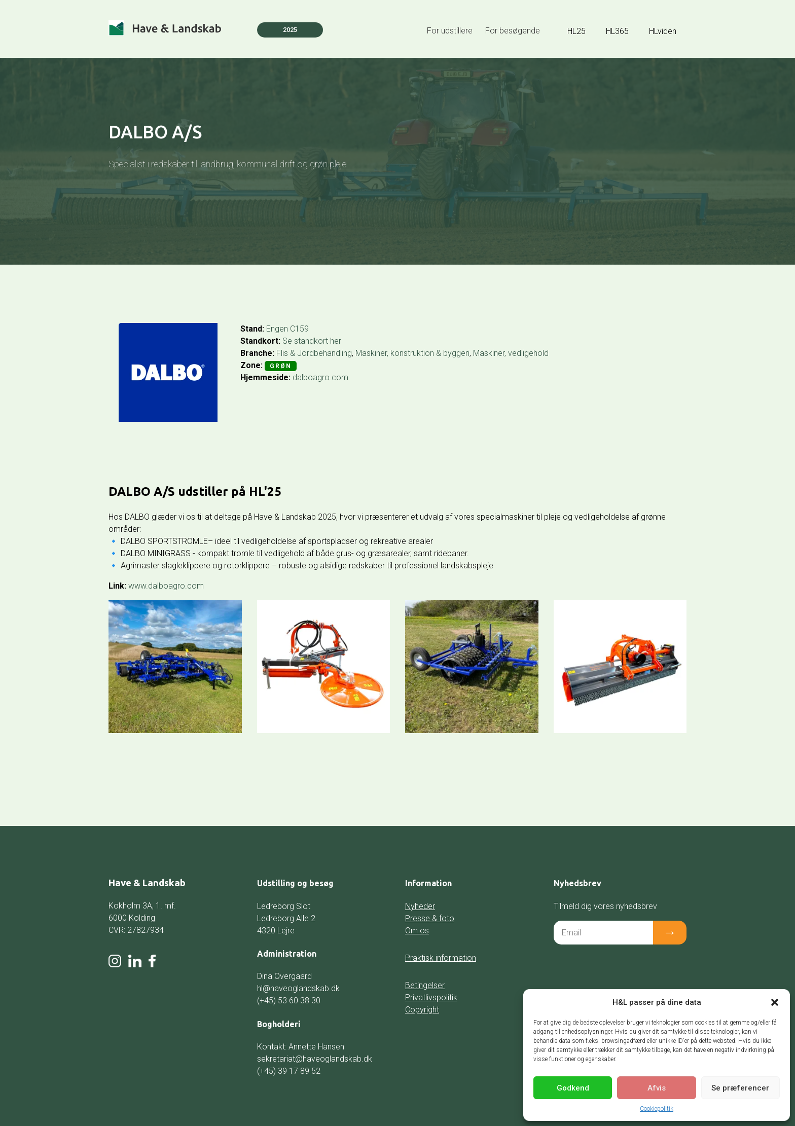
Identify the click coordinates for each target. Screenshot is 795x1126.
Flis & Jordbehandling (314, 353)
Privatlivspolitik (431, 997)
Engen (277, 329)
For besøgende (512, 30)
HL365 (617, 31)
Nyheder (420, 906)
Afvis (656, 1088)
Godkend (573, 1088)
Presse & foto (429, 918)
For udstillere (450, 30)
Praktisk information (440, 958)
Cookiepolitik (656, 1108)
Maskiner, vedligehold (511, 353)
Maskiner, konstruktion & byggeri (412, 353)
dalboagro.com (320, 377)
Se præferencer (740, 1088)
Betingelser (425, 985)
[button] (775, 1002)
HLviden (662, 31)
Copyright (422, 1009)
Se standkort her (311, 341)
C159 (299, 329)
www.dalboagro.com (166, 586)
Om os (417, 930)
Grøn (281, 366)
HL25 (576, 31)
